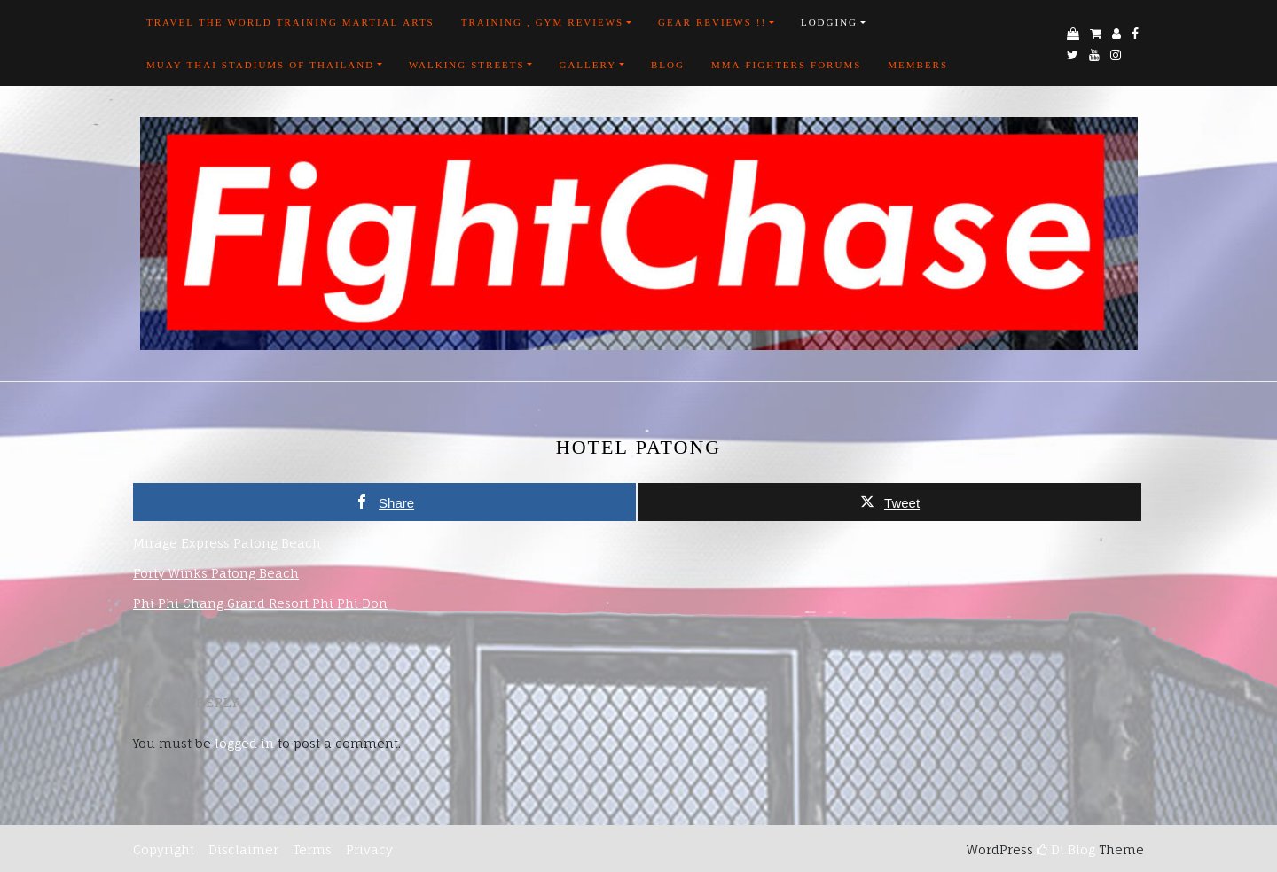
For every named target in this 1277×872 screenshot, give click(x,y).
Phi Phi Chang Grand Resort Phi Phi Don (260, 603)
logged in (244, 743)
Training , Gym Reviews (542, 21)
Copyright (163, 849)
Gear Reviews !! (712, 21)
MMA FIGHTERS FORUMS (786, 64)
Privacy (367, 849)
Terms (312, 849)
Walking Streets (467, 64)
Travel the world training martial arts (290, 21)
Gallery (587, 64)
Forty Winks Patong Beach (216, 572)
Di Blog (1066, 849)
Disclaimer (243, 849)
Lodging (829, 21)
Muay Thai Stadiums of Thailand (260, 64)
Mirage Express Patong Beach (227, 542)
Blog (668, 64)
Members (918, 64)
